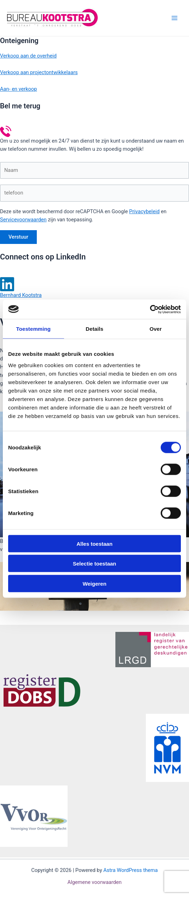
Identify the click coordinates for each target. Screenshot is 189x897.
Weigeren (94, 583)
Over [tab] (155, 329)
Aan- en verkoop (18, 89)
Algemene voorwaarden (94, 882)
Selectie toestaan (94, 564)
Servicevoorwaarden (23, 219)
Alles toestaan (94, 543)
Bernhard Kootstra (21, 295)
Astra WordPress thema (130, 870)
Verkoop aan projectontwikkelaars (39, 72)
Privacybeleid (144, 211)
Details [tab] (94, 329)
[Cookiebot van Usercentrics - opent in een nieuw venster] (150, 309)
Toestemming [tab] (33, 329)
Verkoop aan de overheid (28, 56)
